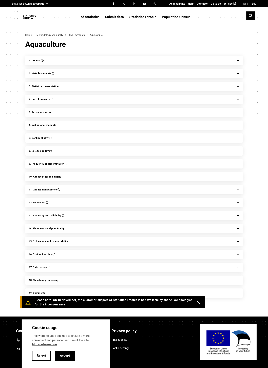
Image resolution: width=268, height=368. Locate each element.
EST (245, 3)
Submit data (114, 17)
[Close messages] (198, 302)
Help (190, 3)
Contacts (202, 3)
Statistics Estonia (142, 17)
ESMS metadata (76, 35)
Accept (65, 355)
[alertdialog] (66, 343)
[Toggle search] (251, 16)
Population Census (176, 17)
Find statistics (88, 17)
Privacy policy (119, 339)
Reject (41, 355)
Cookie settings (120, 347)
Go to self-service (222, 3)
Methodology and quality (50, 35)
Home (28, 35)
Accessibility (177, 3)
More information (44, 344)
